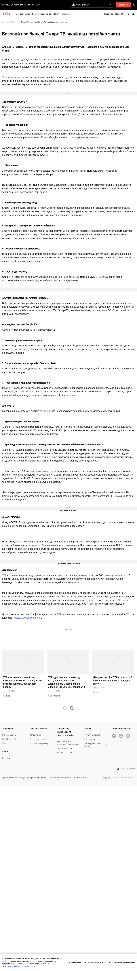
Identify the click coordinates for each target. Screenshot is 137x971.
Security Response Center (95, 744)
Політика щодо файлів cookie (60, 778)
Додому (5, 22)
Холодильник (35, 735)
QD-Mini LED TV (9, 735)
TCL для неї (89, 739)
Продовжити (123, 5)
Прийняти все (75, 962)
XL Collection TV (9, 739)
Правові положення (9, 778)
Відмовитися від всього (95, 962)
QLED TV (6, 743)
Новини (15, 22)
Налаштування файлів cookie (122, 962)
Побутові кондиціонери (41, 743)
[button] (72, 708)
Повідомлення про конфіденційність (32, 778)
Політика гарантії (64, 748)
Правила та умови (80, 778)
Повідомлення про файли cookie (21, 966)
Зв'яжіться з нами (92, 735)
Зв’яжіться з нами (64, 753)
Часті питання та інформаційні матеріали (67, 742)
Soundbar (6, 758)
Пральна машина (37, 739)
